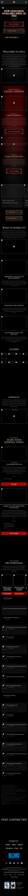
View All (14, 212)
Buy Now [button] (14, 484)
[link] (5, 43)
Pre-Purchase (14, 533)
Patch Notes (14, 218)
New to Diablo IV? (14, 37)
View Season (14, 171)
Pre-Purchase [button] (14, 24)
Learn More (14, 31)
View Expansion (14, 131)
